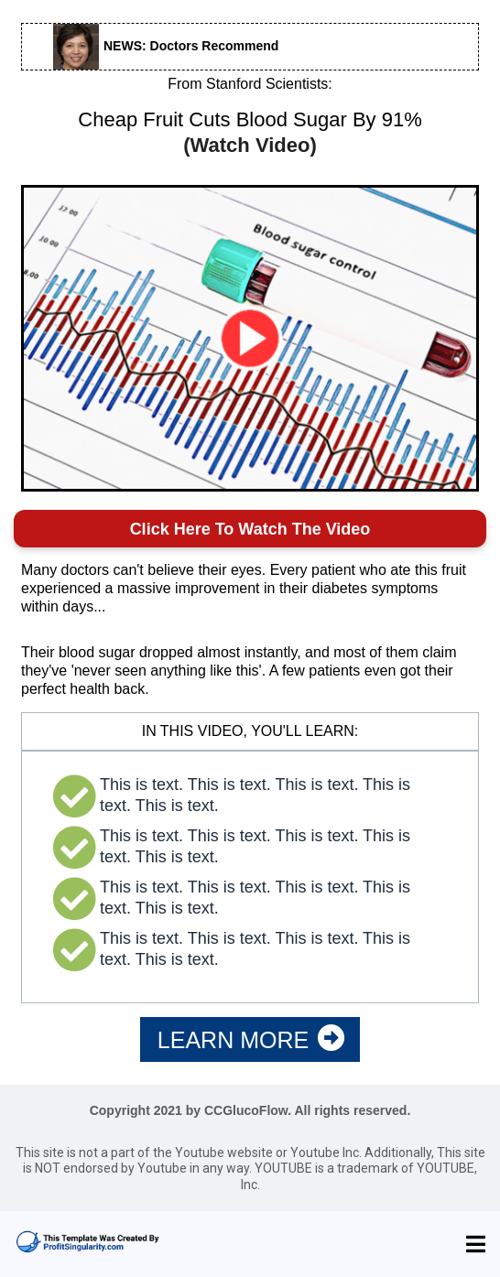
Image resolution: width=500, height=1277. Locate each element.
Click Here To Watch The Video (250, 529)
